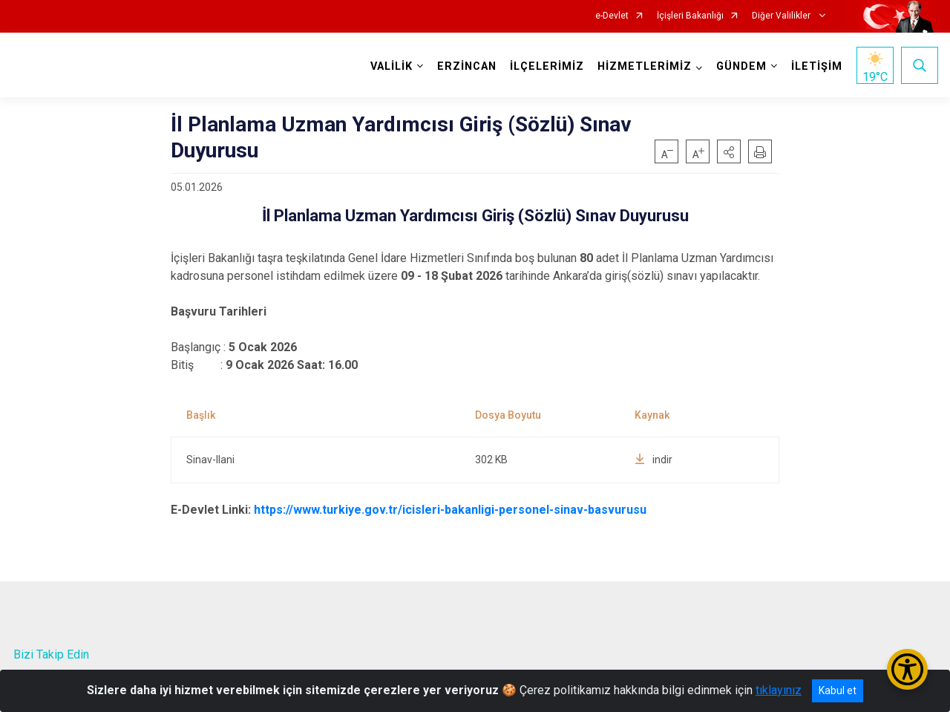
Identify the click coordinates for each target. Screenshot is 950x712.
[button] (729, 151)
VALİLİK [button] (391, 66)
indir (653, 460)
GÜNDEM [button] (740, 66)
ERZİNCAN (466, 66)
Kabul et (837, 690)
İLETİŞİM (816, 66)
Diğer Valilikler (782, 16)
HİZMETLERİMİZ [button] (644, 66)
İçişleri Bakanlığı (690, 16)
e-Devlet (612, 16)
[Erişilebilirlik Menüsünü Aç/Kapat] (907, 669)
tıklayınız (779, 690)
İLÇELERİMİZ (546, 66)
